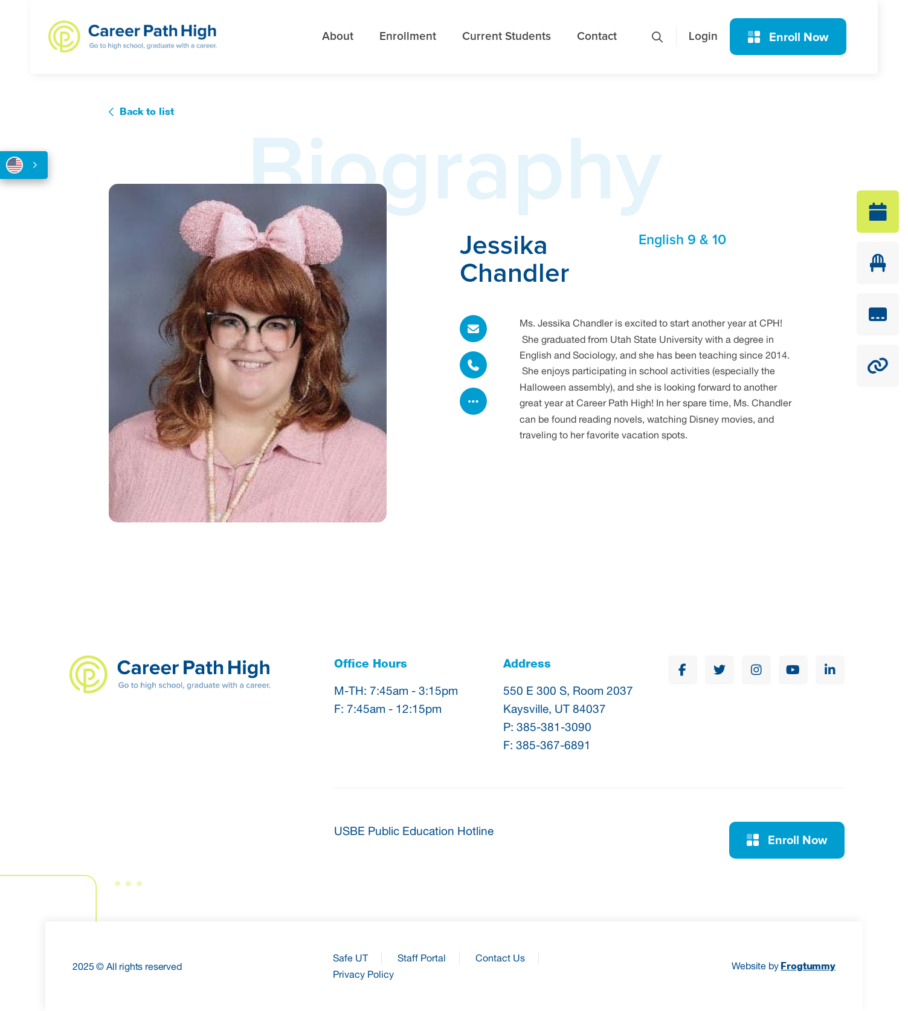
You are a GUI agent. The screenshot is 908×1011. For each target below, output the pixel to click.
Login (703, 36)
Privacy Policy (363, 974)
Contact (597, 36)
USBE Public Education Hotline (414, 830)
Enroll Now (788, 37)
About (337, 36)
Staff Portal (422, 957)
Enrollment (407, 36)
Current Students (506, 36)
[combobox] (24, 165)
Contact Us (500, 957)
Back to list (147, 111)
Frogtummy (808, 966)
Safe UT (350, 957)
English (14, 165)
